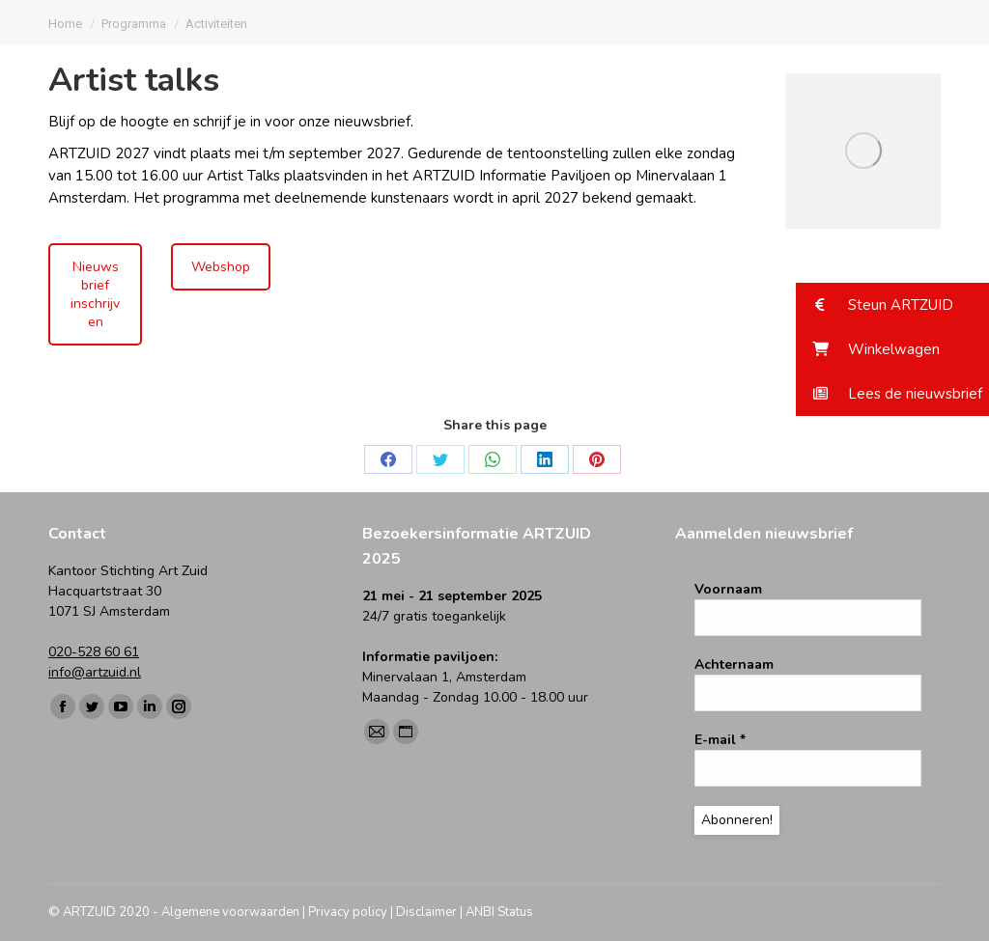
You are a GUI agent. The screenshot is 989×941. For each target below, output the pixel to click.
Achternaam (734, 664)
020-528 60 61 (93, 652)
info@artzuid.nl (94, 672)
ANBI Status (499, 912)
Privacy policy (347, 912)
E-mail (720, 740)
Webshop (220, 267)
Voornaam (728, 589)
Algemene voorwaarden (230, 912)
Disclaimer (426, 912)
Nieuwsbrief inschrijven (95, 294)
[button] (892, 305)
